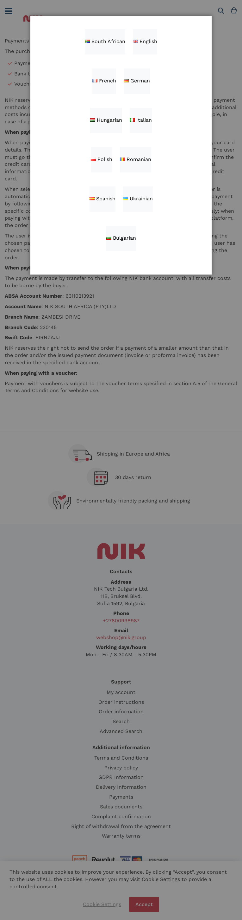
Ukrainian (138, 199)
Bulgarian (121, 238)
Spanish (102, 199)
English (145, 41)
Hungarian (106, 120)
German (137, 81)
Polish (101, 159)
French (104, 81)
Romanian (135, 159)
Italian (141, 120)
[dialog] (121, 460)
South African (105, 41)
